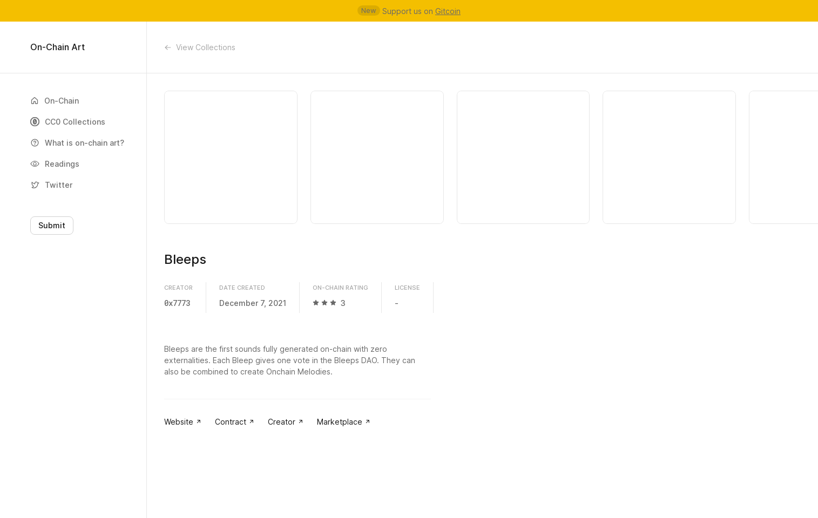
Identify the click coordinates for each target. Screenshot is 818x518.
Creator (286, 421)
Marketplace (344, 421)
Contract (235, 421)
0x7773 (177, 303)
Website (183, 421)
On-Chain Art (57, 47)
